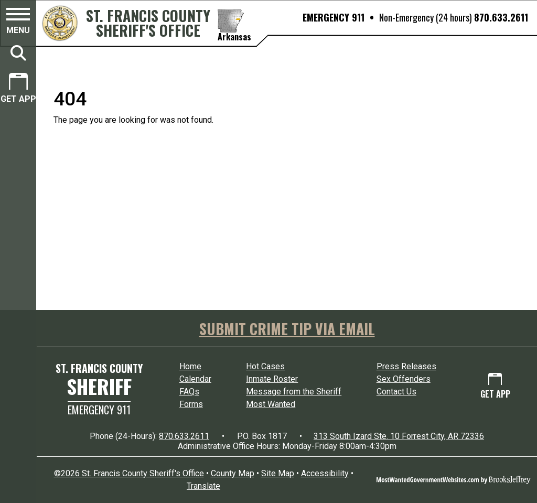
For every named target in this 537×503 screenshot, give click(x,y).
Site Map (277, 473)
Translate (203, 486)
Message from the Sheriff (293, 392)
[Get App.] (18, 89)
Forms (191, 404)
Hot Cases (265, 366)
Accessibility (325, 473)
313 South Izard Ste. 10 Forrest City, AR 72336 (399, 436)
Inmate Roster (272, 379)
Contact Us (396, 392)
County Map (232, 473)
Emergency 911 (99, 410)
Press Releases (406, 366)
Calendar (195, 379)
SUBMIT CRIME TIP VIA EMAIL (287, 328)
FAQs (189, 392)
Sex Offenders (404, 379)
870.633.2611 (501, 17)
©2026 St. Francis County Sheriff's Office (129, 473)
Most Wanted (270, 404)
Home (190, 366)
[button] (18, 22)
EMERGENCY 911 (333, 17)
